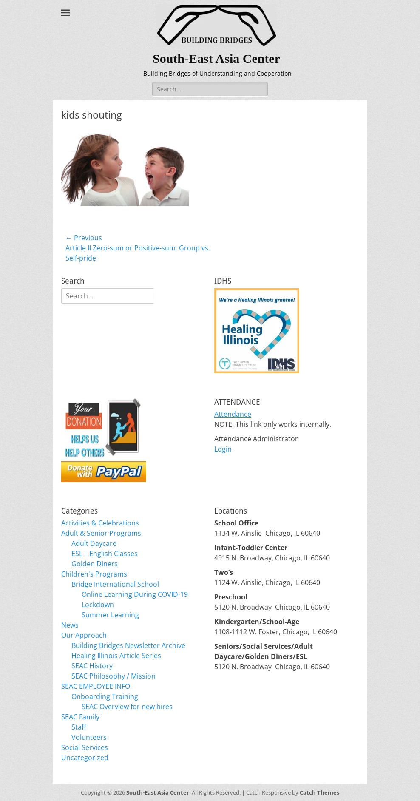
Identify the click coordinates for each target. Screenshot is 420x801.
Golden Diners (94, 563)
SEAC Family (80, 716)
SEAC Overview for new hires (127, 706)
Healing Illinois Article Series (116, 655)
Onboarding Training (104, 696)
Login (223, 449)
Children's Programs (94, 574)
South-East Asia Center (216, 58)
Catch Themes (319, 792)
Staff (78, 727)
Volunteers (89, 737)
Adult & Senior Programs (101, 533)
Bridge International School (115, 584)
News (70, 625)
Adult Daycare (93, 543)
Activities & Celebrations (100, 523)
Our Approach (84, 635)
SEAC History (92, 665)
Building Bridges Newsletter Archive (128, 645)
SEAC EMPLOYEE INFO (95, 686)
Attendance (232, 414)
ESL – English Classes (104, 553)
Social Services (84, 747)
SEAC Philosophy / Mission (113, 676)
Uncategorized (84, 757)
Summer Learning (110, 614)
